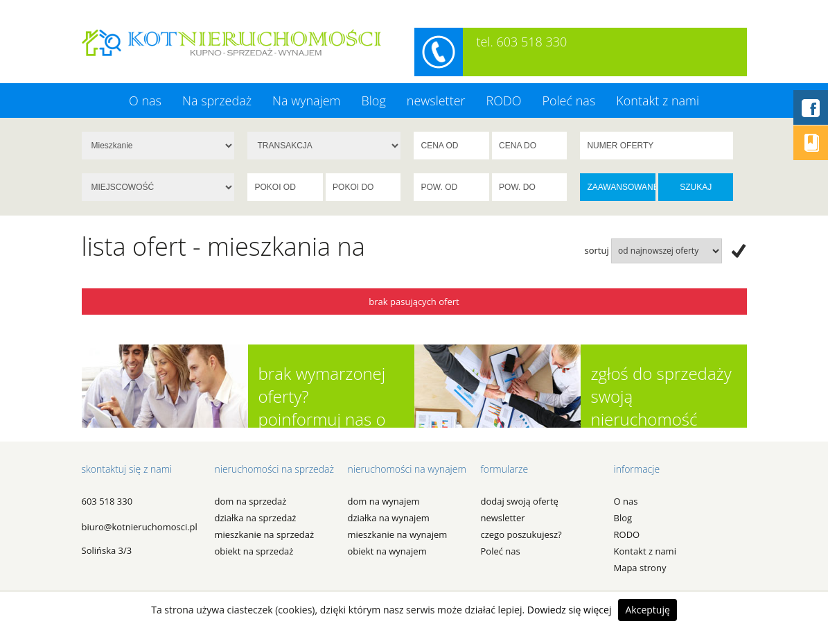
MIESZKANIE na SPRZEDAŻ (265, 534)
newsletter (436, 100)
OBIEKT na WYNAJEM (387, 551)
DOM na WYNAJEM (384, 501)
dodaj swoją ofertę (519, 501)
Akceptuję (647, 609)
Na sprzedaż (217, 100)
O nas (145, 100)
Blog (373, 100)
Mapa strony (640, 567)
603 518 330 (107, 501)
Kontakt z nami (657, 100)
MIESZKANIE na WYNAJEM (398, 534)
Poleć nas (568, 100)
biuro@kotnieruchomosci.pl (139, 527)
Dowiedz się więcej (569, 609)
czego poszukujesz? (521, 534)
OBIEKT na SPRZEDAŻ (254, 551)
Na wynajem (306, 100)
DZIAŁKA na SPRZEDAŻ (256, 518)
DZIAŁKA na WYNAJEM (389, 518)
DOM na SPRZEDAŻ (251, 501)
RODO (504, 100)
